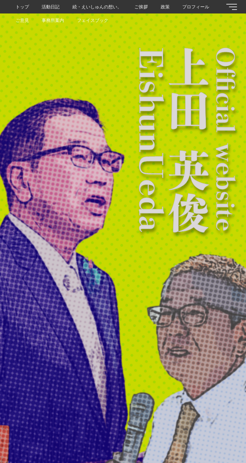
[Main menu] (231, 7)
